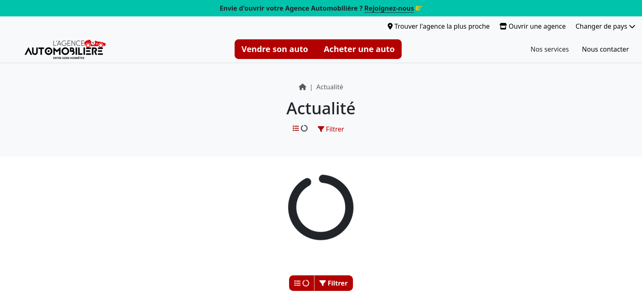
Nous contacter (605, 49)
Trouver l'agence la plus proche (439, 26)
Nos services (550, 49)
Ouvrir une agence (533, 26)
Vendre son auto (275, 48)
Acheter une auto (359, 48)
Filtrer (331, 129)
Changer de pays (605, 26)
